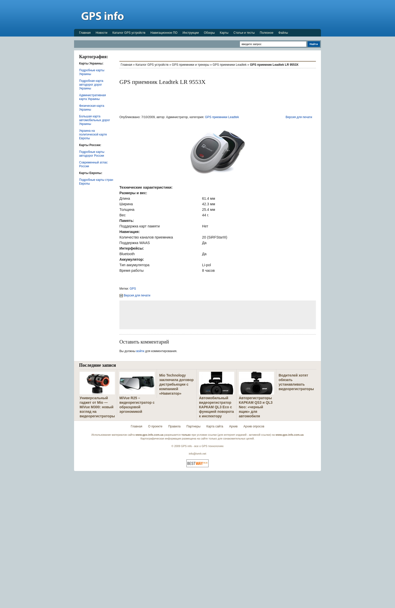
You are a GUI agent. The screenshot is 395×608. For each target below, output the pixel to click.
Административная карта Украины (92, 97)
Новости (101, 33)
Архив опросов (253, 426)
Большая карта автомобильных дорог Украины (94, 120)
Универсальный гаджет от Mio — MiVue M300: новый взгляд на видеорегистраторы (97, 407)
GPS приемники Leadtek (230, 64)
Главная (85, 33)
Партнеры (193, 426)
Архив (233, 426)
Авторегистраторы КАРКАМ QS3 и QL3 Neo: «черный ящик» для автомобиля (256, 407)
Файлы (283, 33)
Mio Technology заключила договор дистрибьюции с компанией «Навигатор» (176, 384)
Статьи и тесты (244, 33)
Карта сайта (214, 426)
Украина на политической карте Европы (93, 134)
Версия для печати (299, 117)
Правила (174, 426)
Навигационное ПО (163, 33)
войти (140, 351)
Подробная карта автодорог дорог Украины (91, 84)
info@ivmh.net (197, 453)
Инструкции (190, 33)
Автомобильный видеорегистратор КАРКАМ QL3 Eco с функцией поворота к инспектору (216, 407)
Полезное (266, 33)
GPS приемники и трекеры (190, 64)
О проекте (155, 426)
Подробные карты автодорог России (91, 153)
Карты (224, 33)
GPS (133, 288)
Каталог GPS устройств (128, 33)
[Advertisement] (229, 14)
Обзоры (209, 33)
